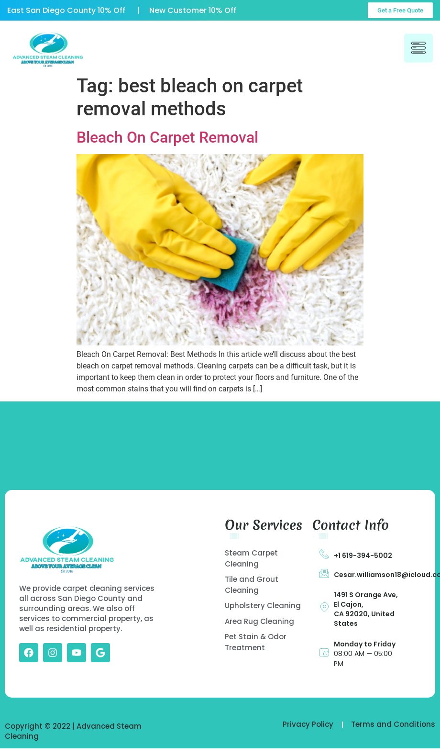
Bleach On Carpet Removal (167, 137)
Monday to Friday (365, 644)
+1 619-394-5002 (363, 555)
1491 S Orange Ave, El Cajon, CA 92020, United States (366, 609)
